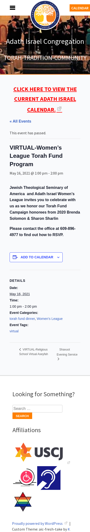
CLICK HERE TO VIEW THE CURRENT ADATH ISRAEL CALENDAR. (45, 99)
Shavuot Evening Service (67, 352)
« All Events (20, 121)
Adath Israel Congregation (45, 41)
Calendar (80, 8)
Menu (7, 8)
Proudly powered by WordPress (37, 523)
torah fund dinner (22, 319)
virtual (14, 331)
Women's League (50, 319)
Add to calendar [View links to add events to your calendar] (37, 257)
